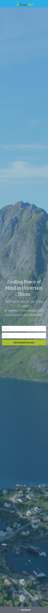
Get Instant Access (24, 342)
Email (5, 335)
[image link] (24, 3)
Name (6, 328)
